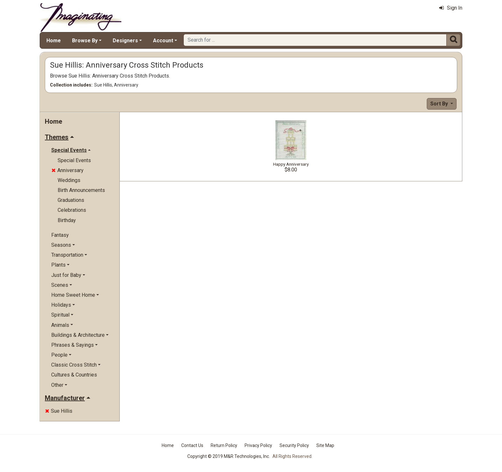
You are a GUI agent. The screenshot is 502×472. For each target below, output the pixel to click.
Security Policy (294, 445)
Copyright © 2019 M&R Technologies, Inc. (228, 456)
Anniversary (68, 170)
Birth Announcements (81, 190)
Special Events (74, 160)
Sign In (450, 8)
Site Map (325, 445)
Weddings (69, 180)
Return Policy (224, 445)
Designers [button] (125, 40)
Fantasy (60, 235)
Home (53, 40)
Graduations (71, 200)
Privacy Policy (258, 445)
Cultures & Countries (74, 375)
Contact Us (192, 445)
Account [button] (163, 40)
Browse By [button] (85, 40)
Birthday (67, 220)
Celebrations (72, 210)
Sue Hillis (58, 411)
